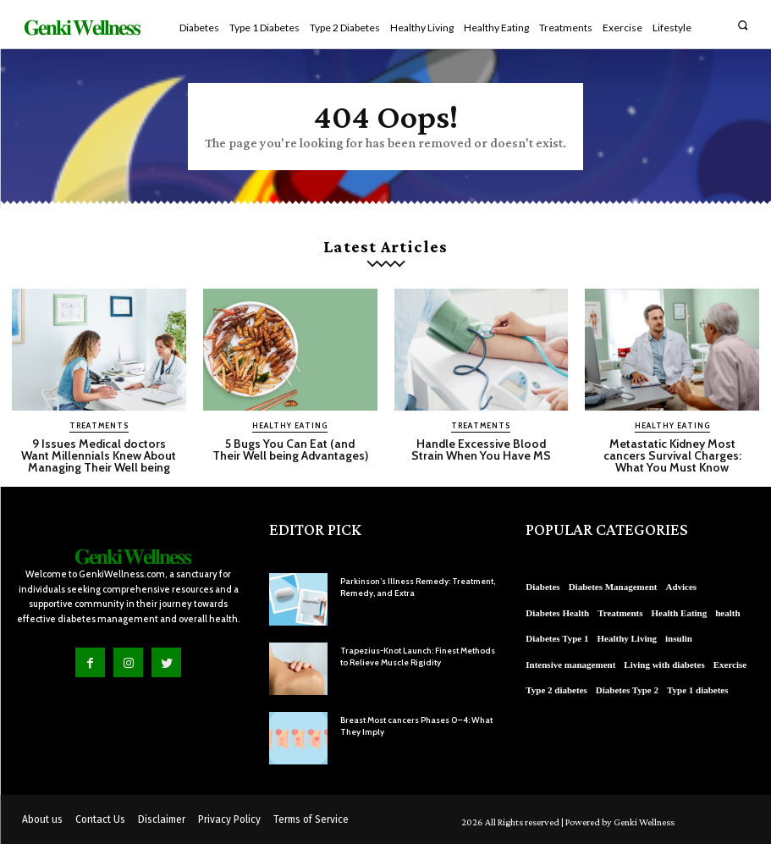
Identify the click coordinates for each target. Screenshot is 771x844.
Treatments (99, 425)
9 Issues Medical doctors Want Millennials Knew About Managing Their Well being (98, 455)
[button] (742, 24)
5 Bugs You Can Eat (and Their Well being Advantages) (290, 449)
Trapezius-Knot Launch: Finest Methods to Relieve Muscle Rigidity (417, 656)
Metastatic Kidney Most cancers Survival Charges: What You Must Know (672, 455)
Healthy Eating (290, 425)
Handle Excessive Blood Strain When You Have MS (481, 449)
